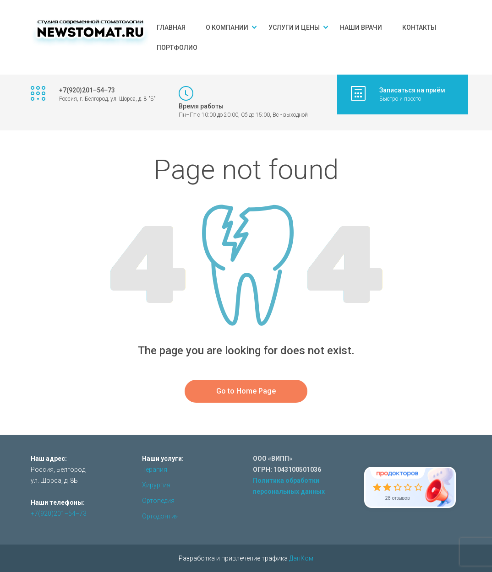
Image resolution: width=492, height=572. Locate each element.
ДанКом (301, 558)
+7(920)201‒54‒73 (59, 513)
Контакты (419, 27)
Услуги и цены (294, 27)
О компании (227, 27)
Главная (171, 27)
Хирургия (156, 485)
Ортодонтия (160, 516)
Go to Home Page (246, 391)
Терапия (154, 469)
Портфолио (177, 47)
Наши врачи (361, 27)
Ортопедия (158, 500)
